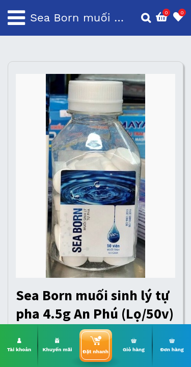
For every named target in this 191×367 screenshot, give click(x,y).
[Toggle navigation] (16, 18)
